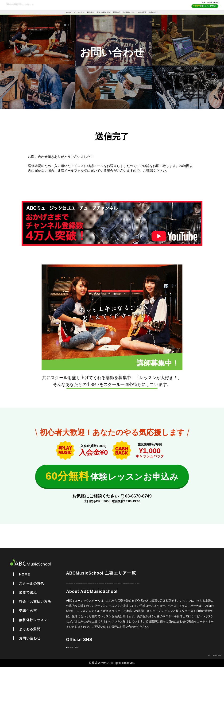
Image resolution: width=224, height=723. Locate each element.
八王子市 (105, 628)
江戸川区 (77, 628)
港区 (198, 617)
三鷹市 (169, 623)
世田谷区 (71, 617)
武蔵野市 (164, 628)
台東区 (87, 623)
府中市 (191, 623)
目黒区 (149, 617)
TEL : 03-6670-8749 (198, 6)
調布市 (110, 623)
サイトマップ (152, 710)
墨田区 (76, 623)
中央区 (118, 628)
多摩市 (129, 628)
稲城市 (158, 623)
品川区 (141, 628)
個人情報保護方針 (182, 710)
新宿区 (84, 617)
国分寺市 (179, 628)
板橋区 (180, 623)
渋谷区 (96, 617)
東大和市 (173, 617)
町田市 (132, 623)
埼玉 (201, 623)
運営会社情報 (212, 710)
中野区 (138, 617)
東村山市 (91, 628)
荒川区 (121, 623)
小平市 (152, 628)
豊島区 (115, 617)
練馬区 (98, 623)
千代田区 (145, 623)
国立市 (160, 617)
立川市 (191, 628)
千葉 (201, 628)
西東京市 (187, 617)
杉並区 (127, 617)
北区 (105, 617)
